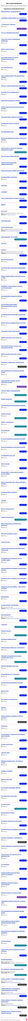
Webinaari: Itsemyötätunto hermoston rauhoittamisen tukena (11, 656)
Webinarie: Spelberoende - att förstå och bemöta (12, 761)
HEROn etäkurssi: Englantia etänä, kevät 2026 (13, 323)
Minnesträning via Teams (7, 812)
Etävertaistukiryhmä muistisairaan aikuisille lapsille (12, 371)
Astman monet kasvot (7, 744)
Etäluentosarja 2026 (6, 779)
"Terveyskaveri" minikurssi (8, 24)
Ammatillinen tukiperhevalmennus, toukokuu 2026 (13, 902)
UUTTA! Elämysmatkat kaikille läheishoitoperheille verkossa (9, 305)
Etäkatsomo (4, 726)
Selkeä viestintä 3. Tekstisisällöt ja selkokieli (13, 979)
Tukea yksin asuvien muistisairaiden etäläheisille (10, 40)
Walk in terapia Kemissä (7, 509)
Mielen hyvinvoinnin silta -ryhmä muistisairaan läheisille (13, 483)
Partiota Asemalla (6, 414)
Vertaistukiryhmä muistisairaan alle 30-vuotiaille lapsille (11, 559)
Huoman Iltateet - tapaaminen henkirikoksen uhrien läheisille (13, 735)
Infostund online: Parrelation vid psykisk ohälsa (13, 578)
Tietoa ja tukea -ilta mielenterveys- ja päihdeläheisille (11, 855)
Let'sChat (3, 243)
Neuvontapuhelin (5, 615)
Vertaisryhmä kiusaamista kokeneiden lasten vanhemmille (13, 549)
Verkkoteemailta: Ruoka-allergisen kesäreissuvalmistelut (10, 873)
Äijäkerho (3, 707)
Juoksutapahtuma (6, 941)
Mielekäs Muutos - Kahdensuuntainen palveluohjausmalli (11, 1012)
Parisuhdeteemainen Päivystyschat (10, 331)
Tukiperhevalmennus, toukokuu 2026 (11, 893)
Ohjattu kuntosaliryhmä (7, 517)
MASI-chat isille (5, 464)
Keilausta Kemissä (6, 631)
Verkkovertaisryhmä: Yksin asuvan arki (11, 337)
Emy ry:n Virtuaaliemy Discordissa (10, 32)
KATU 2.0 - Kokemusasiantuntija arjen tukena (13, 86)
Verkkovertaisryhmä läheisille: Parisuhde (12, 682)
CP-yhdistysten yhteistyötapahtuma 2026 (12, 969)
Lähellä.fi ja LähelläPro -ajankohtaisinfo (11, 837)
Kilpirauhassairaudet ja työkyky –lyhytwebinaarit (10, 883)
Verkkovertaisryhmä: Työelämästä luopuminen (13, 846)
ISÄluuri (3, 204)
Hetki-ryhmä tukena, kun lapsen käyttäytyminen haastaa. (9, 58)
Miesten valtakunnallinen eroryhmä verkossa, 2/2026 (13, 277)
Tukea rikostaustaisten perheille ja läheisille (13, 198)
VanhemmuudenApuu (7, 227)
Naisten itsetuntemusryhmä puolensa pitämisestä (11, 524)
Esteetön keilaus (5, 804)
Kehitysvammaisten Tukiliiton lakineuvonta (12, 170)
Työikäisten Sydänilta (6, 771)
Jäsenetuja (4, 624)
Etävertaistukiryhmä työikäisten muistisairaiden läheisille (13, 569)
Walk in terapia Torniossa (7, 49)
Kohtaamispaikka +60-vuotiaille (9, 237)
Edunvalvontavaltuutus (7, 259)
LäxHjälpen (4, 192)
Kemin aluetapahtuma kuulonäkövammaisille (13, 439)
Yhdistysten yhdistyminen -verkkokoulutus (12, 362)
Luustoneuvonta (5, 542)
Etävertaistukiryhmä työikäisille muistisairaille (13, 829)
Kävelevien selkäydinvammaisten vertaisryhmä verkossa (13, 139)
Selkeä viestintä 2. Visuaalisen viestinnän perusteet (12, 716)
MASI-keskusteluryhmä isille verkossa (11, 354)
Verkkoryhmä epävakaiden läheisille (10, 787)
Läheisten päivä (5, 752)
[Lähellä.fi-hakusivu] (26, 1019)
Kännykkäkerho (5, 430)
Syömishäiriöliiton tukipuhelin (9, 177)
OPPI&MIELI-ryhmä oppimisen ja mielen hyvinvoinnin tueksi (11, 287)
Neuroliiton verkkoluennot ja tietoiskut (11, 821)
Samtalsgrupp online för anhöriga (10, 123)
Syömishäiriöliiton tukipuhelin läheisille (11, 296)
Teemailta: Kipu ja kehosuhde (9, 796)
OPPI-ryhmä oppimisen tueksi (9, 533)
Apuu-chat (4, 211)
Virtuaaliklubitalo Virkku (7, 131)
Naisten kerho (5, 691)
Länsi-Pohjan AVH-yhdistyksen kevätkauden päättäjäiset (13, 932)
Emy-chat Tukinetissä (7, 67)
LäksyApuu (4, 185)
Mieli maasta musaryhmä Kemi (9, 699)
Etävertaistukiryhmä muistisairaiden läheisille (13, 405)
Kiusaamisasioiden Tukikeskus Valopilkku (12, 117)
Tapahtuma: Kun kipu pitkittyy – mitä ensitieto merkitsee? (13, 587)
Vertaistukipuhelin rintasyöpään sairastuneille (13, 314)
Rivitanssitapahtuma (6, 959)
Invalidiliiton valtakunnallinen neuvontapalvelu (13, 18)
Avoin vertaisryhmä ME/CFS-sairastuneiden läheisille (13, 76)
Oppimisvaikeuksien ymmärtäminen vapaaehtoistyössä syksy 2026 (10, 989)
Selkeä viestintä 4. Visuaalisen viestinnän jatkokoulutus (12, 1000)
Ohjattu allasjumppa (6, 399)
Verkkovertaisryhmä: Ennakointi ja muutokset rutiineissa (13, 950)
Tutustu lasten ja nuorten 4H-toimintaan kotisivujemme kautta (11, 149)
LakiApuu (3, 249)
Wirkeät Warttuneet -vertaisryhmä (10, 674)
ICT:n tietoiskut (5, 864)
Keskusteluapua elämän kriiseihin (10, 156)
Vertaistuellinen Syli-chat (8, 455)
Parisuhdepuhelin (6, 221)
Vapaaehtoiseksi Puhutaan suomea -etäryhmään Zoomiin (11, 381)
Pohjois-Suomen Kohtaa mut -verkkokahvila (13, 647)
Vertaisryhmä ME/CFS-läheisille (9, 605)
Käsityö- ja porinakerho (7, 422)
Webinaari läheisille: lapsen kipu (9, 666)
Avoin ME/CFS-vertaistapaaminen (10, 92)
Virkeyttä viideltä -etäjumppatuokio (10, 390)
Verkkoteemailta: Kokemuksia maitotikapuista (13, 268)
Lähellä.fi (17, 1020)
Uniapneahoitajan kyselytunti (9, 492)
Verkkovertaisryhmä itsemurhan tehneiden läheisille (12, 107)
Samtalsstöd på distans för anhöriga (10, 100)
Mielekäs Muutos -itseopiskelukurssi (11, 11)
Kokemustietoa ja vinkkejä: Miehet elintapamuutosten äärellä (10, 922)
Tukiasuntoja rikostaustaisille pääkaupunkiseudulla (9, 163)
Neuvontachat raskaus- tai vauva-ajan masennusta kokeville (11, 346)
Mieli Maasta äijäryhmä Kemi (8, 639)
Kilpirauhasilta (5, 596)
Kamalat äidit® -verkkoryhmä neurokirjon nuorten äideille (12, 473)
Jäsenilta (3, 500)
